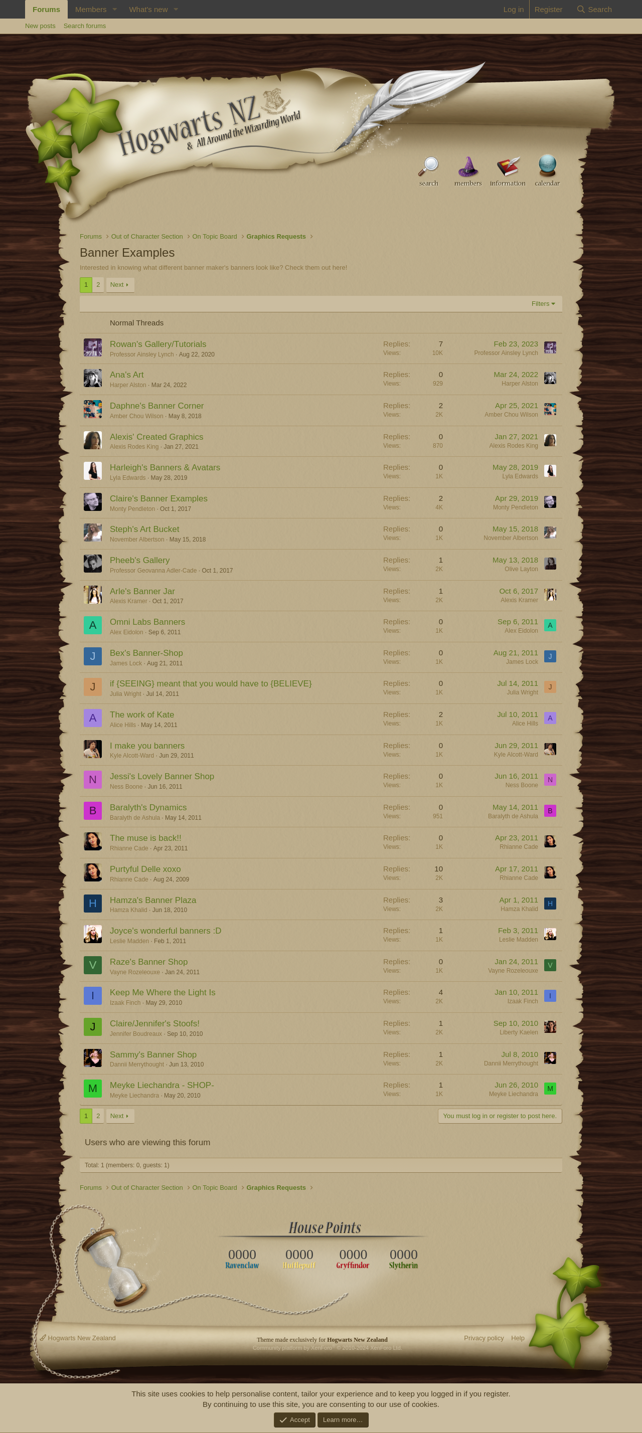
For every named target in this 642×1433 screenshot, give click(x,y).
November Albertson (137, 539)
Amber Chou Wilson (137, 416)
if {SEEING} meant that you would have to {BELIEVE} (211, 683)
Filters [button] (540, 303)
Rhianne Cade (129, 848)
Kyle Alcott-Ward (132, 755)
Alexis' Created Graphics (157, 437)
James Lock (126, 663)
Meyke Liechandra (134, 1095)
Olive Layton (521, 569)
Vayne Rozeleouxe (135, 972)
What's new (148, 9)
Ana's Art (127, 375)
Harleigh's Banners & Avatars (165, 467)
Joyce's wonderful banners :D (165, 931)
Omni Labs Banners (147, 622)
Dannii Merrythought (137, 1064)
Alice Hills (123, 725)
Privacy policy (484, 1338)
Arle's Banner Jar (142, 591)
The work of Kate (142, 715)
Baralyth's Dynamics (148, 807)
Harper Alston (128, 385)
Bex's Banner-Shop (146, 653)
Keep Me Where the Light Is (163, 992)
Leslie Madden (129, 941)
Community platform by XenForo (327, 1348)
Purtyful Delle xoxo (145, 869)
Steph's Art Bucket (144, 529)
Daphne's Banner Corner (157, 406)
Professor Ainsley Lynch (142, 354)
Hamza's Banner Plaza (153, 900)
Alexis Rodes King (134, 446)
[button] (114, 9)
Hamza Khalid (128, 910)
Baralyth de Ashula (135, 817)
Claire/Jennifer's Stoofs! (155, 1023)
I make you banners (147, 746)
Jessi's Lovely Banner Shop (162, 776)
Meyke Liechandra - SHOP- (162, 1085)
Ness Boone (126, 786)
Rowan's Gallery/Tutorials (158, 344)
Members (91, 9)
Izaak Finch (125, 1002)
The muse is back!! (146, 838)
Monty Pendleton (132, 508)
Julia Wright (125, 693)
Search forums (85, 26)
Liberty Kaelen (519, 1032)
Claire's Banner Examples (159, 498)
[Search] (594, 9)
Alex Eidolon (126, 632)
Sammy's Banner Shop (153, 1054)
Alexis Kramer (128, 601)
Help (518, 1338)
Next (117, 284)
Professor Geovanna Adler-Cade (153, 570)
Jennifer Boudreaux (136, 1033)
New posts (40, 26)
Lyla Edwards (128, 477)
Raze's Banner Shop (149, 962)
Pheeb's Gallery (140, 560)
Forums (46, 9)
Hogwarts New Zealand (78, 1338)
